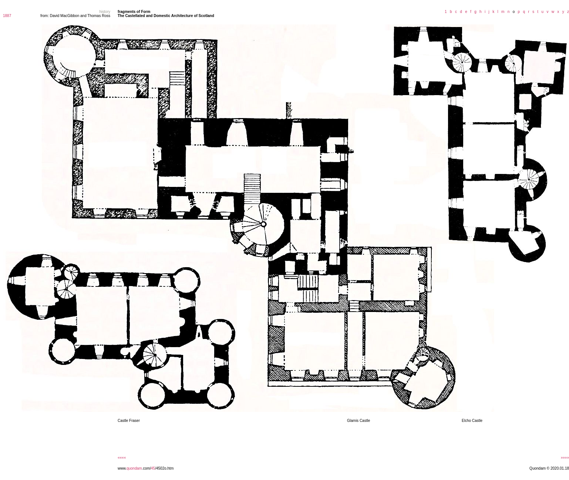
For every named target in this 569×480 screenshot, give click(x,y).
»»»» (565, 458)
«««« (122, 458)
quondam (134, 468)
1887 (7, 16)
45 (153, 468)
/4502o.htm (164, 468)
